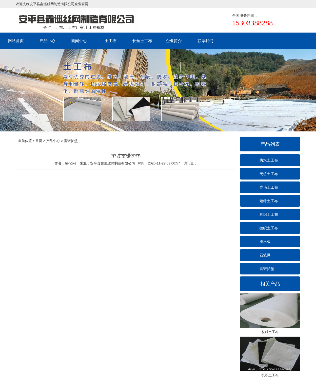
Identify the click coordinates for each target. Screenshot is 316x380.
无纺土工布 (268, 174)
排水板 (265, 241)
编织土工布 (268, 228)
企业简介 (174, 41)
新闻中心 (79, 41)
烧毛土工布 (268, 187)
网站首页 (16, 41)
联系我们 (205, 41)
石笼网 (265, 255)
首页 (38, 141)
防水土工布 (268, 160)
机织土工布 (268, 214)
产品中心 (47, 41)
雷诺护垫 (266, 269)
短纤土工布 (268, 201)
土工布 (111, 41)
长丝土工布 (142, 41)
